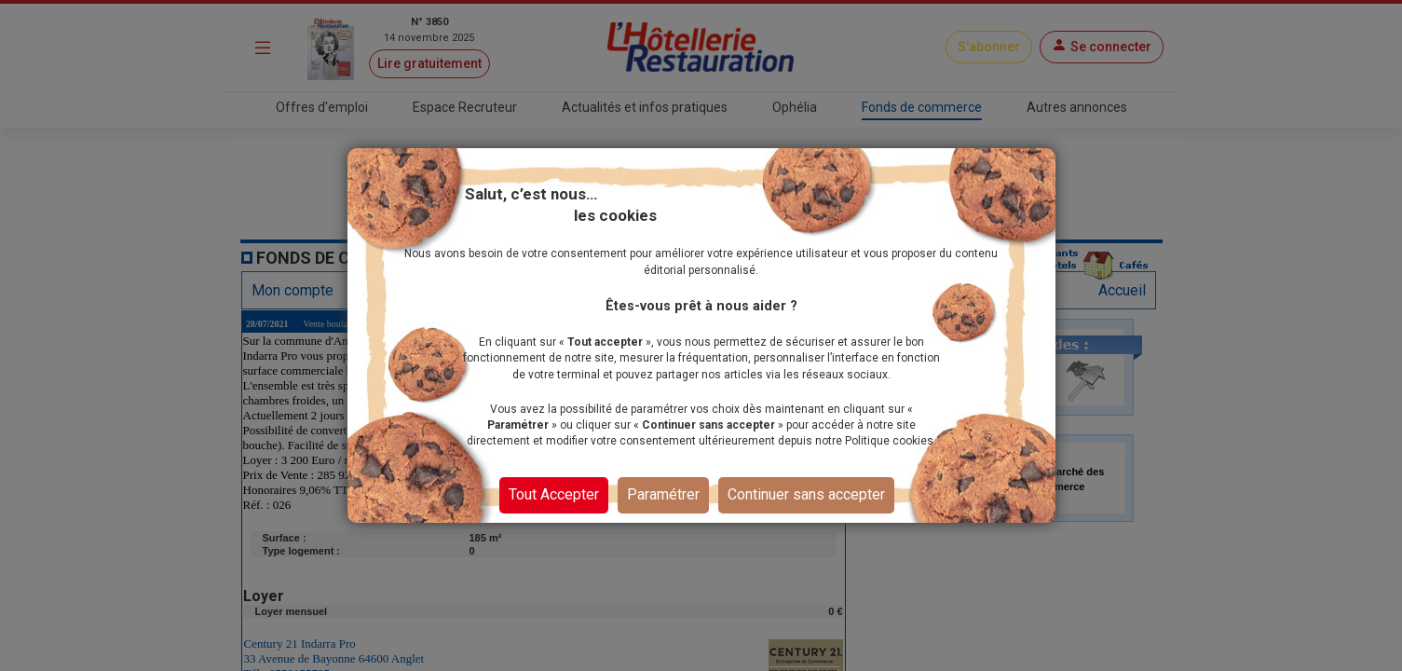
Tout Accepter (554, 494)
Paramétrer (663, 494)
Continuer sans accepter (806, 494)
